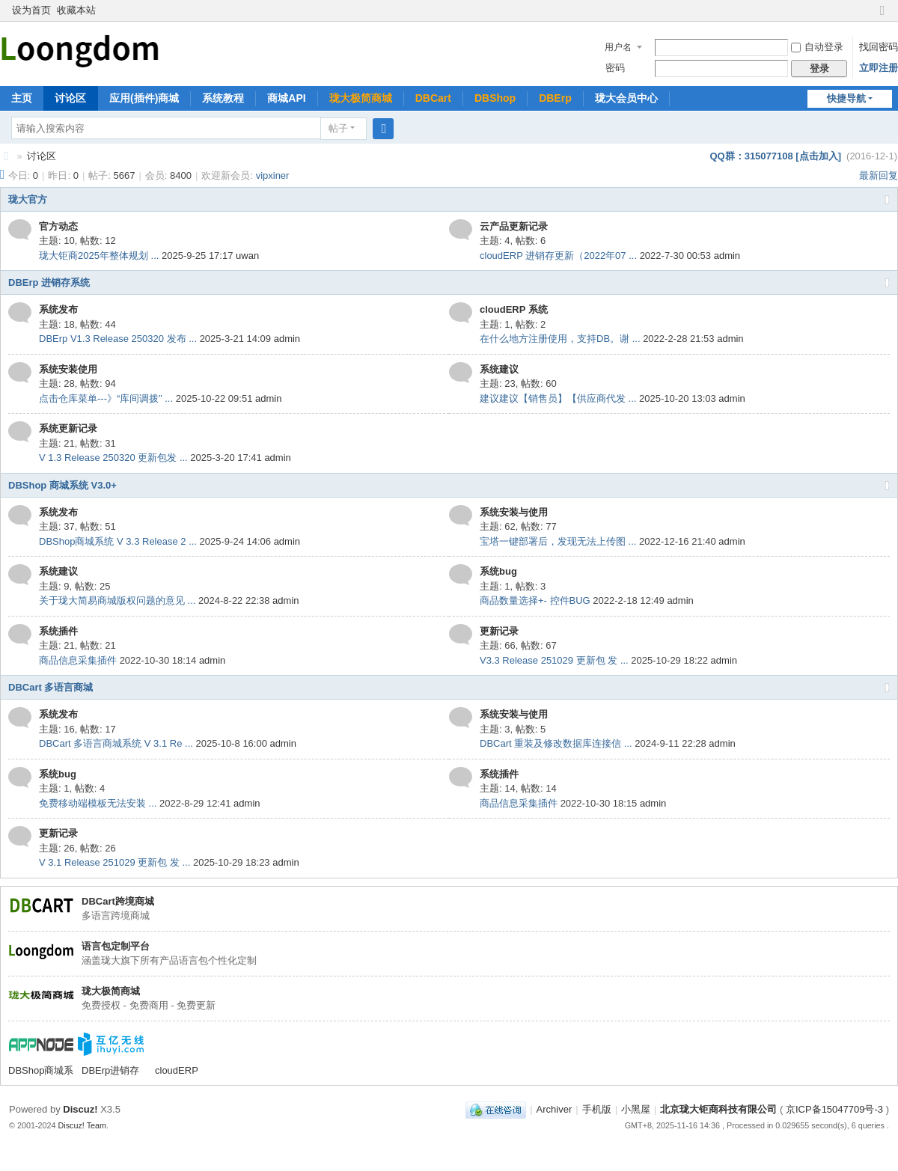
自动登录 (817, 46)
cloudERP (176, 1070)
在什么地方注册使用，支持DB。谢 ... (560, 338)
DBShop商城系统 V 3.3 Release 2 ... (118, 541)
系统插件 (58, 631)
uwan (247, 255)
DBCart (433, 98)
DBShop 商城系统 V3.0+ (62, 485)
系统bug (498, 571)
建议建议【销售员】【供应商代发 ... (558, 398)
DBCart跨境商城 (118, 901)
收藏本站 (76, 10)
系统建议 (499, 369)
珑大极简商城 (360, 98)
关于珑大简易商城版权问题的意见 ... (117, 600)
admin (727, 255)
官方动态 (58, 226)
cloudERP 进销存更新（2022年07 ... (558, 255)
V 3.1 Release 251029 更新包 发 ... (114, 862)
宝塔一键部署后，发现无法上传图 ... (558, 541)
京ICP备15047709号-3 (834, 1109)
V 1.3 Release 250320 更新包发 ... (113, 457)
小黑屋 (635, 1109)
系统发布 (58, 309)
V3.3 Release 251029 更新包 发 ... (554, 660)
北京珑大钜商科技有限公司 (718, 1109)
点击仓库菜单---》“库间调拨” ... (106, 398)
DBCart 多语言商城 (50, 687)
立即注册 (878, 67)
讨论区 (70, 98)
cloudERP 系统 (514, 309)
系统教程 (223, 98)
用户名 (618, 47)
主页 (21, 98)
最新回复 (878, 175)
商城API (286, 98)
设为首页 (31, 10)
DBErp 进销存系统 (49, 282)
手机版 (596, 1109)
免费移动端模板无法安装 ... (97, 803)
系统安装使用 (68, 369)
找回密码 (878, 46)
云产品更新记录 (514, 226)
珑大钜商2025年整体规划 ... (99, 255)
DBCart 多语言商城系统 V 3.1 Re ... (116, 743)
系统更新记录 (68, 428)
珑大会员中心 (626, 98)
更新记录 (499, 631)
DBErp (555, 98)
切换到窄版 (882, 16)
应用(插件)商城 (144, 98)
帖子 (338, 128)
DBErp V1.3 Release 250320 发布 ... (118, 338)
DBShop (495, 98)
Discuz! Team (82, 1125)
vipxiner (273, 175)
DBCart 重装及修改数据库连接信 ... (556, 743)
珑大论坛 (6, 156)
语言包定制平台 (116, 946)
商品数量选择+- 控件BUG (535, 600)
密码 (615, 67)
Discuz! (80, 1109)
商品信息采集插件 (78, 660)
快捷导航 (846, 98)
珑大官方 (27, 199)
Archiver (554, 1109)
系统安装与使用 (514, 512)
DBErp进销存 (110, 1070)
